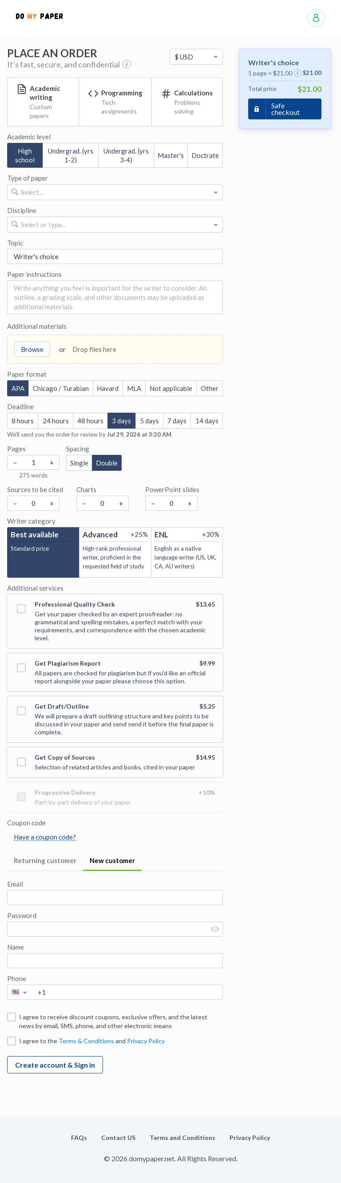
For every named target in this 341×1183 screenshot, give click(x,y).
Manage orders (316, 18)
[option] (196, 56)
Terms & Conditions (86, 1041)
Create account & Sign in (55, 1065)
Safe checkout (285, 108)
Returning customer (45, 860)
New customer (112, 860)
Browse (32, 349)
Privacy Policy (146, 1041)
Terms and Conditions (182, 1137)
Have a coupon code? (45, 837)
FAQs (79, 1137)
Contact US (118, 1137)
